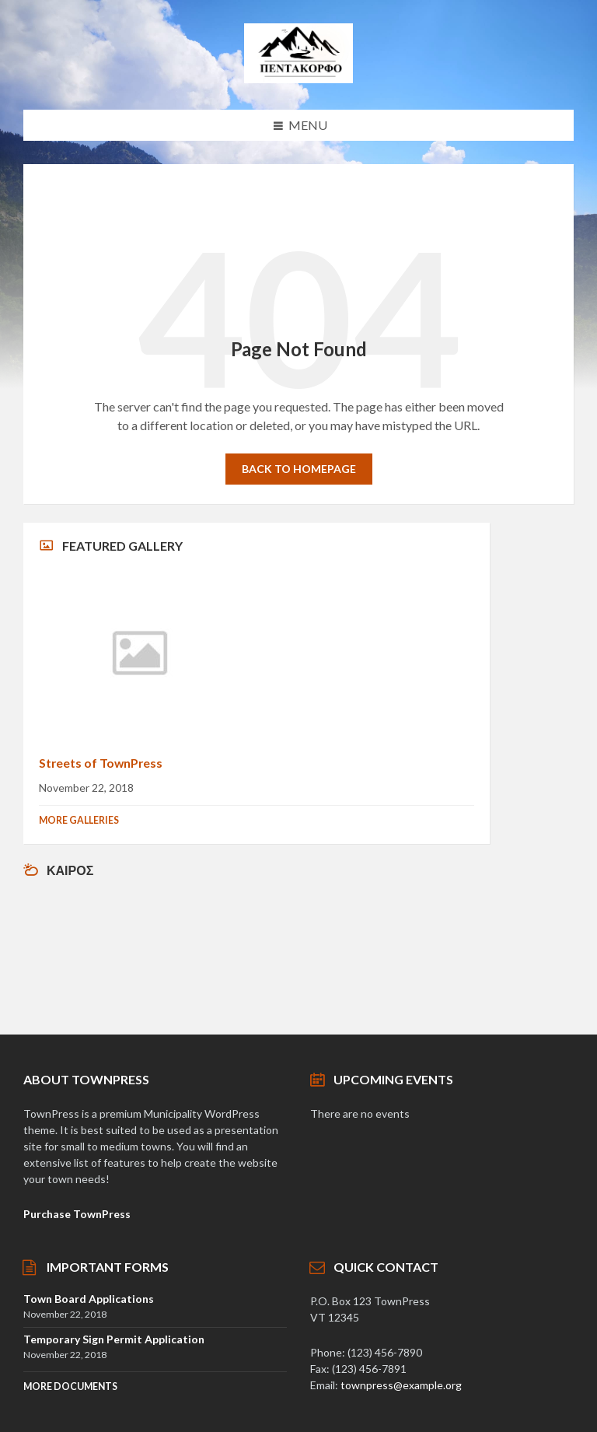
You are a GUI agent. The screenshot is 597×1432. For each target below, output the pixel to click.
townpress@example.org (401, 1385)
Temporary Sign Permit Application (113, 1339)
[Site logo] (298, 78)
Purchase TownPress (77, 1213)
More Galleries (79, 820)
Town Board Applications (88, 1298)
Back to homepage (299, 468)
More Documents (70, 1386)
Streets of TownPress (100, 762)
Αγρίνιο (256, 948)
